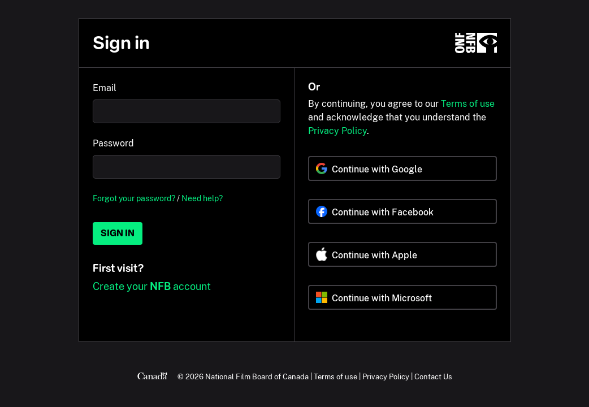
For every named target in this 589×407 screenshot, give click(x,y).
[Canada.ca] (152, 376)
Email (104, 88)
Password (113, 143)
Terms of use (468, 103)
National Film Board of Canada (257, 376)
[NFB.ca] (476, 43)
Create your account (152, 286)
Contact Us (433, 376)
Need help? (202, 198)
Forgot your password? (134, 198)
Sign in (118, 233)
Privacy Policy (337, 130)
